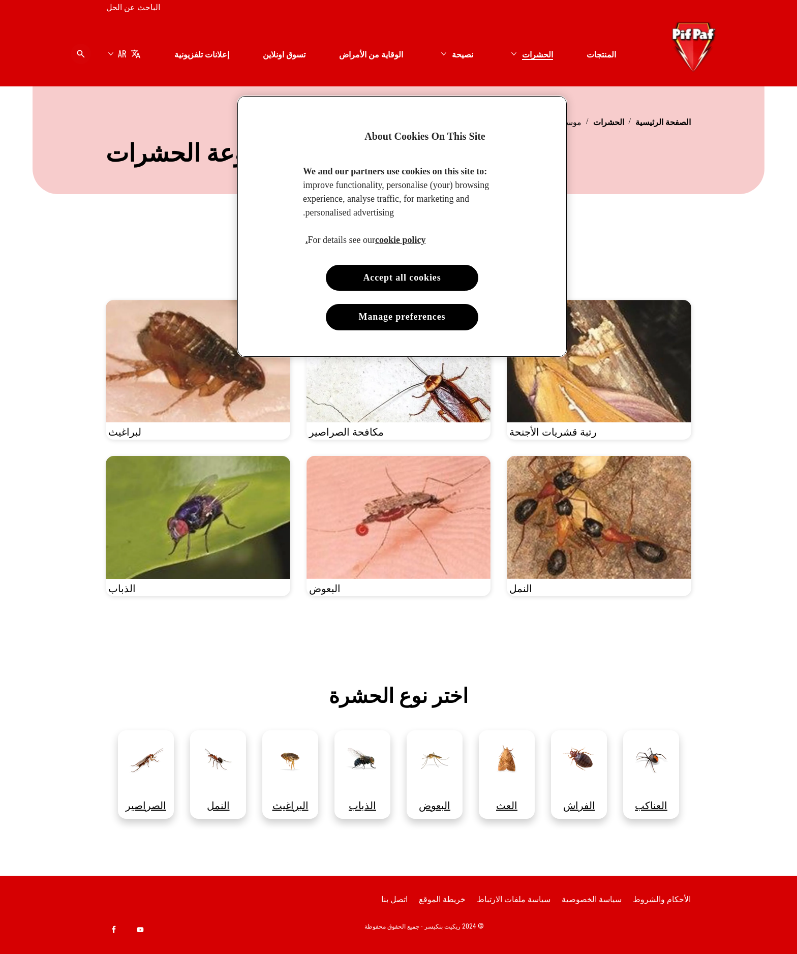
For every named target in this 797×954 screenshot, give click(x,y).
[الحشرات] (538, 53)
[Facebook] (114, 929)
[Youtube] (140, 929)
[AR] (124, 53)
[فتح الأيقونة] (81, 54)
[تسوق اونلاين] (284, 53)
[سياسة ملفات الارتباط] (513, 898)
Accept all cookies (402, 277)
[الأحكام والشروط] (661, 898)
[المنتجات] (601, 53)
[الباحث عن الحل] (133, 6)
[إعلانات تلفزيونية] (202, 53)
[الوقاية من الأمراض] (371, 53)
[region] (402, 226)
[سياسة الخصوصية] (591, 898)
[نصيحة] (462, 53)
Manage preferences (402, 317)
